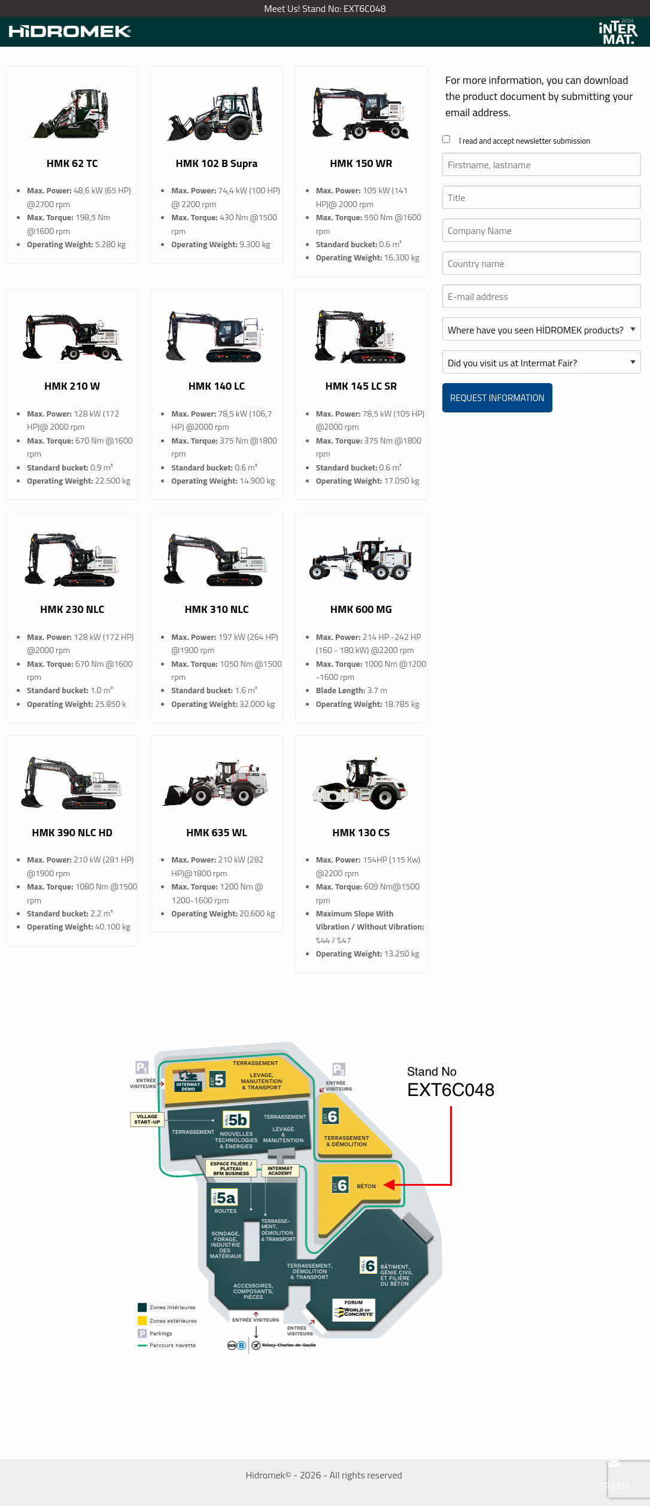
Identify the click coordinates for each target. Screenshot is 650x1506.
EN (622, 1485)
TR (604, 1485)
